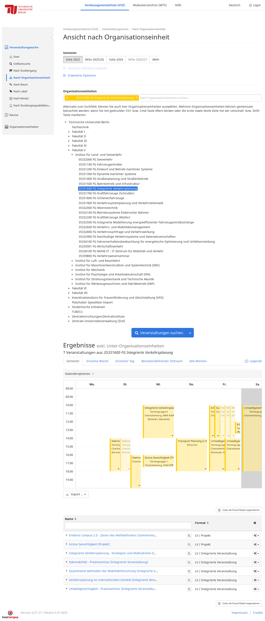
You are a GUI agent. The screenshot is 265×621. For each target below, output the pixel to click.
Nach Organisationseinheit (29, 77)
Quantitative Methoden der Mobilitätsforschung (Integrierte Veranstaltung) (121, 571)
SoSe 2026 (116, 59)
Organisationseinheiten (21, 127)
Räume (11, 115)
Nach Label (18, 91)
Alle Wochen (198, 361)
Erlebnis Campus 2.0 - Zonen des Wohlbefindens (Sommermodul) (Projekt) (120, 535)
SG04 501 (168, 465)
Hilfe (178, 5)
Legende (253, 361)
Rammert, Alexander (159, 419)
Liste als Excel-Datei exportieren (239, 510)
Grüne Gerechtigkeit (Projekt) (163, 457)
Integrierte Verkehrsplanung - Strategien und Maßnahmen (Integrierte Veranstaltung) (129, 553)
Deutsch (234, 5)
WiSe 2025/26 (94, 59)
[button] (118, 469)
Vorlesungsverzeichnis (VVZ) (105, 5)
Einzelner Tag (125, 361)
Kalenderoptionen (78, 374)
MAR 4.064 (168, 415)
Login (255, 5)
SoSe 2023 (73, 59)
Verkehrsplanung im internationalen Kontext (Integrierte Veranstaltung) (119, 580)
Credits (258, 613)
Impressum (240, 613)
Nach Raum (18, 84)
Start (14, 56)
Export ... (76, 494)
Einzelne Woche (97, 361)
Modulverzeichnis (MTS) (150, 5)
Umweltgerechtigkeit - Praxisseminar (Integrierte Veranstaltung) (114, 589)
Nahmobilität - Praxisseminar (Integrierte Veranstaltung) (108, 562)
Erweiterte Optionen (79, 75)
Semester (70, 53)
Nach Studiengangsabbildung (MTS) (31, 105)
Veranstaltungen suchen (159, 332)
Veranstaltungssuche (21, 47)
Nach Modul (19, 98)
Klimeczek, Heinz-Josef (223, 452)
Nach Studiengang (22, 70)
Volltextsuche (19, 64)
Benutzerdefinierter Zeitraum (161, 361)
